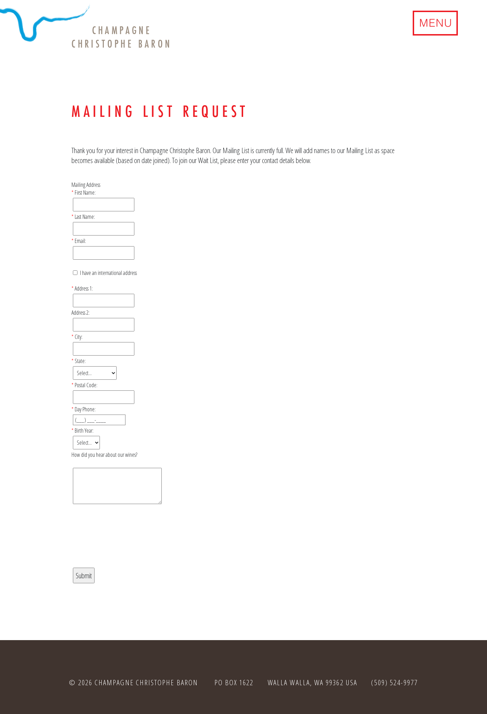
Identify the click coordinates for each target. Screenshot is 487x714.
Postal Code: (86, 385)
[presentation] (125, 542)
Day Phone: (85, 409)
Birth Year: (84, 430)
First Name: (85, 192)
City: (78, 337)
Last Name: (85, 217)
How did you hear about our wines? (104, 455)
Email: (80, 241)
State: (80, 361)
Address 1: (84, 288)
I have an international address (108, 273)
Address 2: (80, 313)
